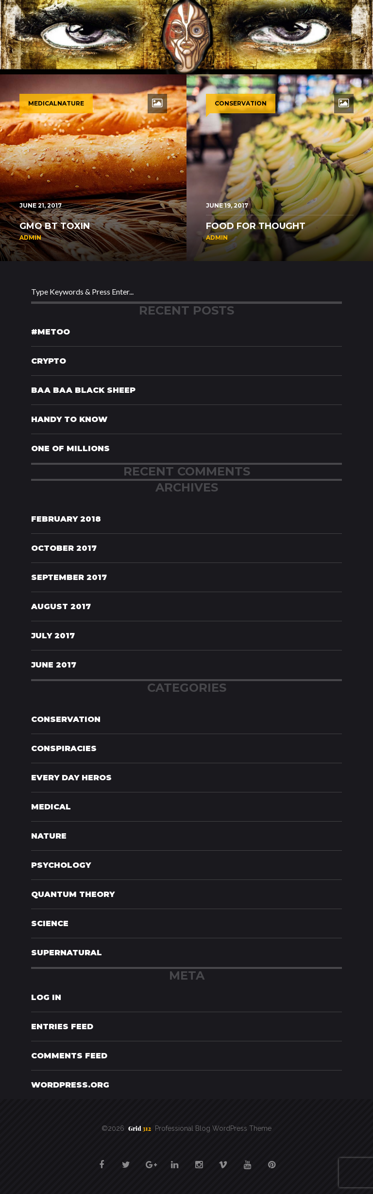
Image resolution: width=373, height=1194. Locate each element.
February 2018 (66, 519)
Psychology (61, 865)
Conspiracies (64, 748)
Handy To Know (69, 419)
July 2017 (53, 635)
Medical (51, 806)
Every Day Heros (71, 777)
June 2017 (53, 664)
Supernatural (66, 952)
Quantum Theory (73, 894)
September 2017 (69, 577)
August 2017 (61, 606)
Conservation (66, 719)
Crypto (48, 361)
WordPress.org (70, 1084)
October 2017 (64, 548)
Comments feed (69, 1055)
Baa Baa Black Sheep (83, 390)
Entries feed (62, 1026)
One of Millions (70, 448)
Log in (46, 997)
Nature (49, 836)
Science (49, 923)
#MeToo (50, 331)
